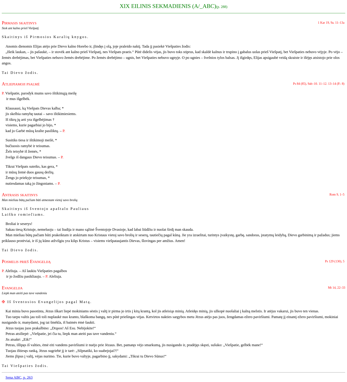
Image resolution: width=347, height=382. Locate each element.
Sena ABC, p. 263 (19, 377)
